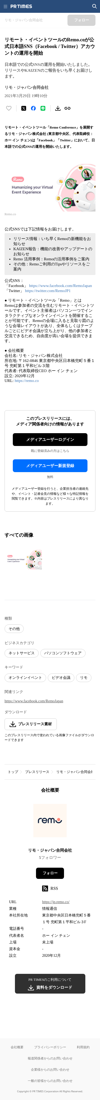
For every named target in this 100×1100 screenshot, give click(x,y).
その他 (14, 629)
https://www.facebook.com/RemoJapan (60, 286)
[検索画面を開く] (94, 6)
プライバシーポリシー (50, 1047)
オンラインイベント (25, 678)
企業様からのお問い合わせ (50, 1069)
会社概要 (17, 1047)
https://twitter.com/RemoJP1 (48, 291)
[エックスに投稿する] (23, 108)
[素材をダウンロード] (58, 108)
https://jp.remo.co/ (56, 902)
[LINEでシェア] (43, 108)
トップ (13, 772)
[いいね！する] (9, 108)
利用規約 (83, 1047)
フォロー (50, 873)
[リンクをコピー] (67, 108)
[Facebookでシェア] (33, 108)
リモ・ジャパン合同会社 (75, 772)
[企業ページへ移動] (50, 822)
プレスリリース (37, 772)
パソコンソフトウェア (63, 653)
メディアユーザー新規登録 (50, 466)
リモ (83, 678)
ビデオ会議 (61, 678)
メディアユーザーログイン (50, 439)
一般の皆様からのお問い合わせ (50, 1080)
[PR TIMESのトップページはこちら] (21, 6)
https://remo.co (27, 380)
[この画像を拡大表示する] (23, 559)
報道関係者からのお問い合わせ (50, 1058)
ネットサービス (22, 653)
